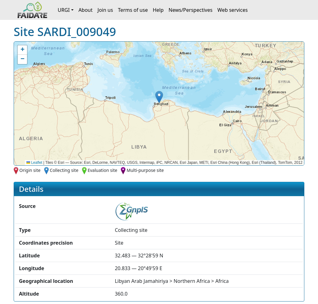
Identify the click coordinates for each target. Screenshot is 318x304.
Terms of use (133, 10)
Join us (105, 10)
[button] (159, 97)
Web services (232, 10)
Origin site (29, 170)
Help (158, 10)
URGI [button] (64, 10)
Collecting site (64, 170)
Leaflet (34, 162)
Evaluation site (102, 170)
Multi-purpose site (145, 170)
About (86, 10)
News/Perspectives (190, 10)
